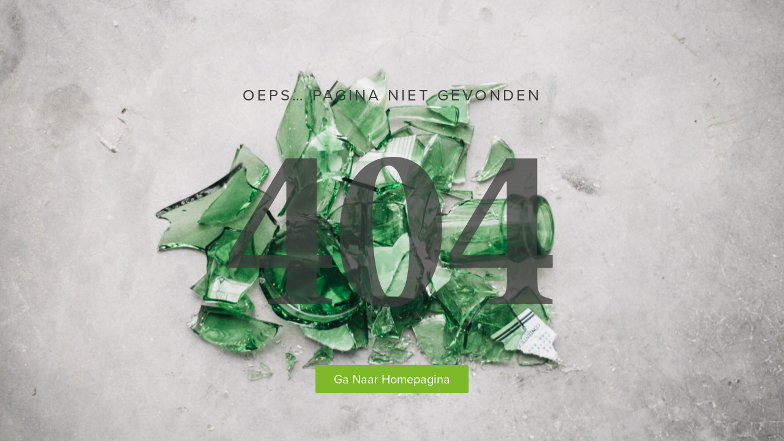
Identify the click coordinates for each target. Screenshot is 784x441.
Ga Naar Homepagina (392, 379)
